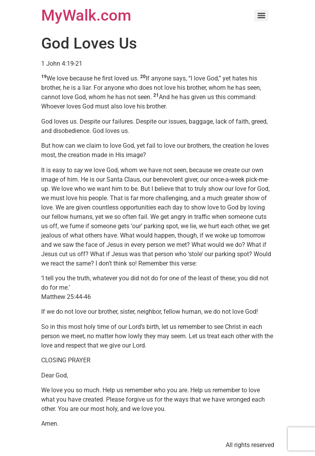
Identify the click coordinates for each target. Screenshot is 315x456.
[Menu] (261, 15)
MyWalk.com (86, 15)
